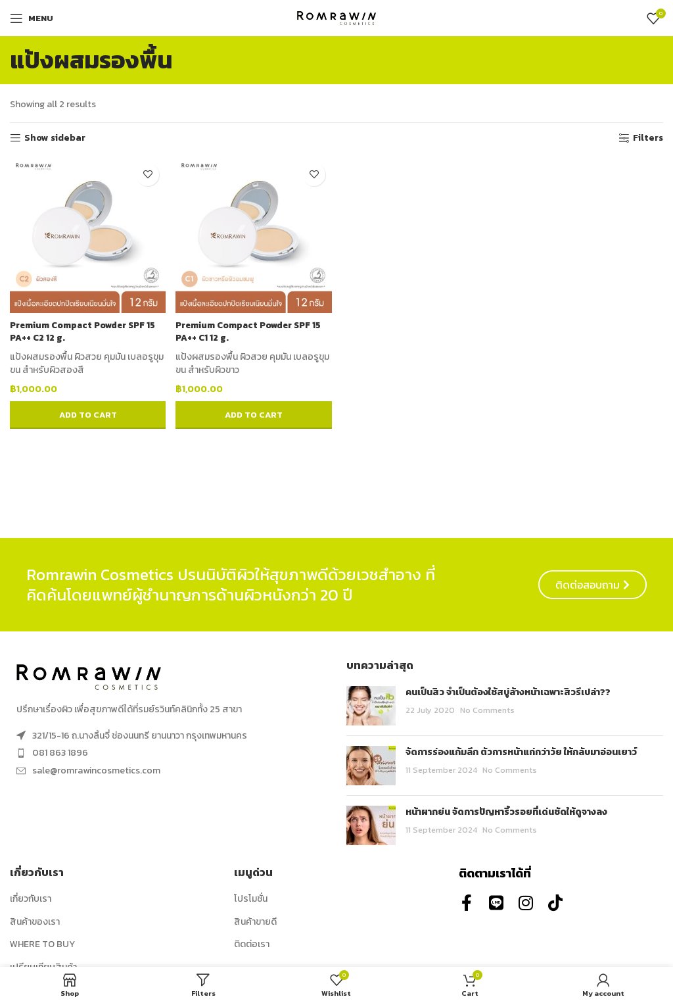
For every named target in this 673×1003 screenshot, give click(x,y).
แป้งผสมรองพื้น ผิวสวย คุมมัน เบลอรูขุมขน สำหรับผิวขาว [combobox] (248, 361)
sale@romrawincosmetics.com (96, 770)
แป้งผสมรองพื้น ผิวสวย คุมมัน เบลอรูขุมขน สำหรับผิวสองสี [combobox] (81, 361)
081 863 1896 (60, 753)
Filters (648, 138)
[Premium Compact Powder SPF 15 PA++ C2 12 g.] (87, 233)
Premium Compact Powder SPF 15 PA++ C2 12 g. (86, 329)
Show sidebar (54, 138)
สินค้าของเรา (35, 922)
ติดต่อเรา (251, 944)
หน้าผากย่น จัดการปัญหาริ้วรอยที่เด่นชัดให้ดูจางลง (506, 812)
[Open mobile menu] (31, 18)
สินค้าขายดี (255, 922)
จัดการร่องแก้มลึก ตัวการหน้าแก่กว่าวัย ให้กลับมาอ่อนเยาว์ (521, 752)
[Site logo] (336, 17)
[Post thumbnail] (371, 705)
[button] (87, 413)
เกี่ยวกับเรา (30, 899)
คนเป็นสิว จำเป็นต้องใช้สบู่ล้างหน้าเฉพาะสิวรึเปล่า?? (508, 692)
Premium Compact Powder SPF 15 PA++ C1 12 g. (253, 329)
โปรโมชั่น (250, 899)
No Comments (487, 710)
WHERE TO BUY (42, 944)
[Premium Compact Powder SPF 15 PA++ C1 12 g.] (254, 233)
